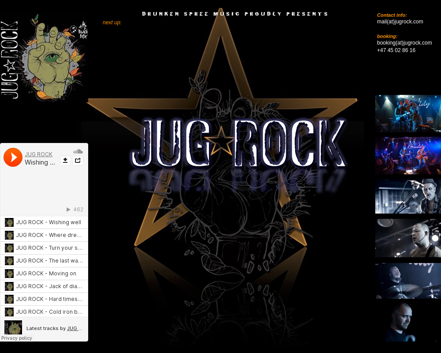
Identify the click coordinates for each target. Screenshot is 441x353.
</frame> (160, 332)
